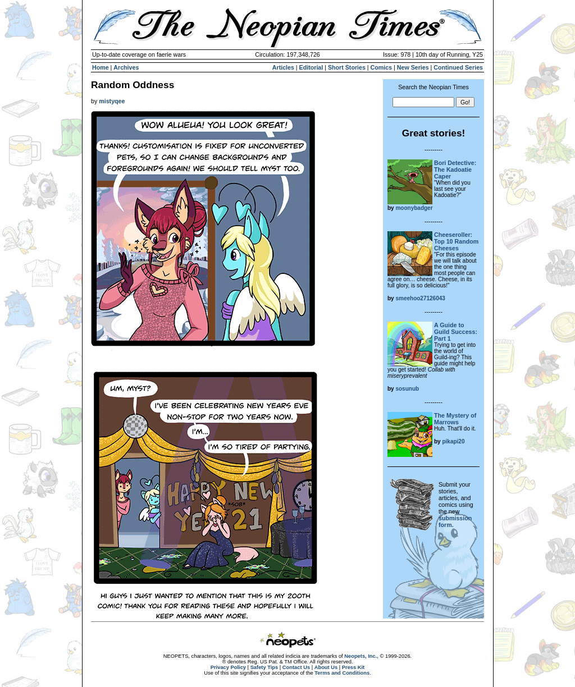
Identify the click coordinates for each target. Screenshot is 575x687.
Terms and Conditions (341, 673)
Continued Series (458, 67)
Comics (382, 67)
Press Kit (353, 667)
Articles (283, 67)
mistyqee (112, 101)
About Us (325, 667)
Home (100, 67)
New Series (413, 67)
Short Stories (347, 67)
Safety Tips (264, 667)
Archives (126, 67)
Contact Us (296, 667)
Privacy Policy (228, 667)
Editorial (311, 67)
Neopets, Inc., (361, 656)
